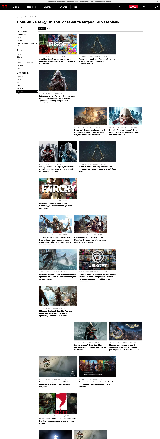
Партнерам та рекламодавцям (30, 413)
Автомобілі (22, 31)
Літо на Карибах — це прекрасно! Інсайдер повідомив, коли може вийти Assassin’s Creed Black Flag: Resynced (89, 297)
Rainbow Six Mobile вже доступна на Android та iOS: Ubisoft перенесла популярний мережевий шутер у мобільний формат (123, 367)
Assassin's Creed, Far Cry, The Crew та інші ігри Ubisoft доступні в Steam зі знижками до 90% (125, 331)
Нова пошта (85, 404)
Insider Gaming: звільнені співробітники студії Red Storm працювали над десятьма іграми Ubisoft (125, 263)
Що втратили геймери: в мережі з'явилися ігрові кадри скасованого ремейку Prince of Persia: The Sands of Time (124, 230)
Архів (83, 382)
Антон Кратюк (44, 54)
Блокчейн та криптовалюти (60, 406)
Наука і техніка (55, 399)
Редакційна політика (26, 396)
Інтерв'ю (53, 394)
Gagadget (14, 6)
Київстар (84, 396)
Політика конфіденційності (28, 399)
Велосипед (22, 34)
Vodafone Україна (88, 399)
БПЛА (52, 401)
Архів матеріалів (24, 416)
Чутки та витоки (119, 394)
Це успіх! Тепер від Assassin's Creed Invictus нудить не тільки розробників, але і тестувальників (124, 93)
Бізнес (20, 66)
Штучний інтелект (25, 63)
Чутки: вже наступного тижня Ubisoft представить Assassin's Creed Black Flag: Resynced (55, 263)
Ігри (96, 7)
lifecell (83, 401)
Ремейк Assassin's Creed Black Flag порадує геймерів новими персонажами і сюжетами (90, 229)
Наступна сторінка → (80, 378)
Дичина (116, 396)
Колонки (21, 40)
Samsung (21, 88)
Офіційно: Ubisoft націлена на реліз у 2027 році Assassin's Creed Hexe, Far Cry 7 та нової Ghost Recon (55, 58)
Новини (51, 7)
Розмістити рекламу (26, 408)
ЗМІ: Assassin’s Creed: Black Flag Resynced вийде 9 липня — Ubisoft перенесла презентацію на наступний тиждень (124, 196)
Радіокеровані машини (27, 43)
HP (18, 83)
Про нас (21, 394)
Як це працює (55, 404)
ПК (18, 60)
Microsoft (84, 409)
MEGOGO (84, 406)
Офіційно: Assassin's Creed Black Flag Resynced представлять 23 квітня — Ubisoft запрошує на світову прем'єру (54, 195)
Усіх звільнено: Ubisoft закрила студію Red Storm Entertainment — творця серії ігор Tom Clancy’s (55, 297)
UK (19, 421)
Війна (36, 7)
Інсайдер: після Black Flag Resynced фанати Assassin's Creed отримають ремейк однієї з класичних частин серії (55, 127)
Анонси (116, 399)
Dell (18, 85)
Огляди (67, 7)
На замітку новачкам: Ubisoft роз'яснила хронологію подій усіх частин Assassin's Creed (90, 366)
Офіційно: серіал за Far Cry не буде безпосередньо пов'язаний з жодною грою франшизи (124, 127)
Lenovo (20, 77)
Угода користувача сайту (28, 411)
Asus (19, 80)
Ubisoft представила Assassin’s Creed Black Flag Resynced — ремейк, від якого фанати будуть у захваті (90, 161)
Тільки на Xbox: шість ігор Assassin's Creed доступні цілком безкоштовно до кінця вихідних (89, 263)
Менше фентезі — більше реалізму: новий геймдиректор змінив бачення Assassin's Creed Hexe (89, 127)
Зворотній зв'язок (25, 406)
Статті (82, 7)
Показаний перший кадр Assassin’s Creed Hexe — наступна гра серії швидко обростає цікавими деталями (90, 58)
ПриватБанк (86, 394)
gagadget (20, 17)
